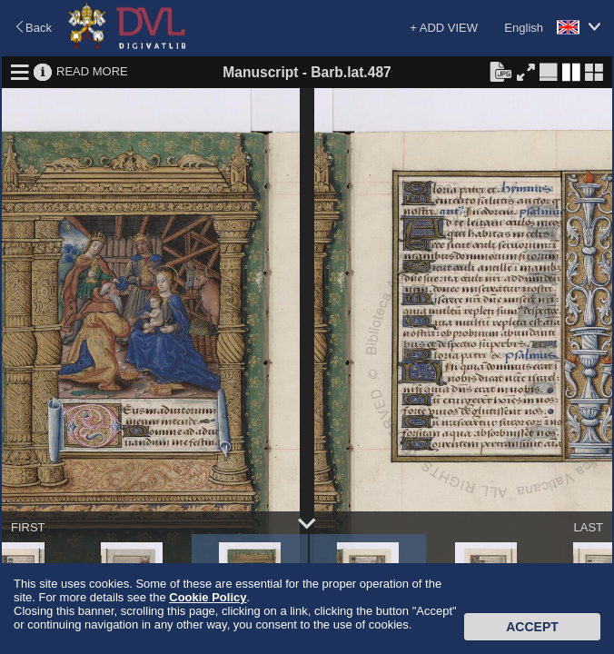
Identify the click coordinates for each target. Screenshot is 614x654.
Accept (532, 626)
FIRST (28, 527)
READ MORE (92, 71)
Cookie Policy (207, 597)
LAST (588, 527)
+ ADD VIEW (444, 28)
